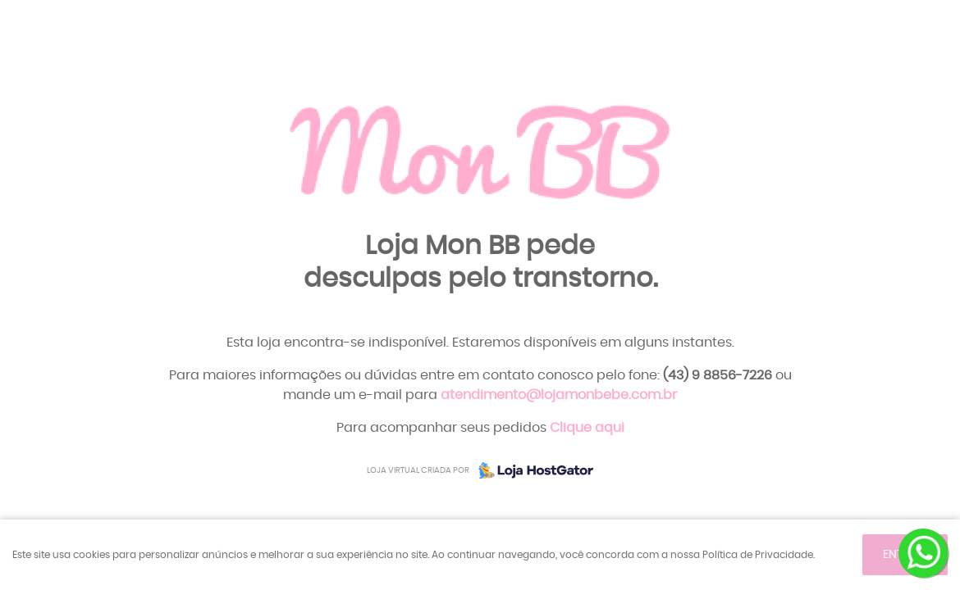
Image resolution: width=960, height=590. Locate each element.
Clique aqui (587, 427)
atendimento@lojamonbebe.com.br (559, 395)
